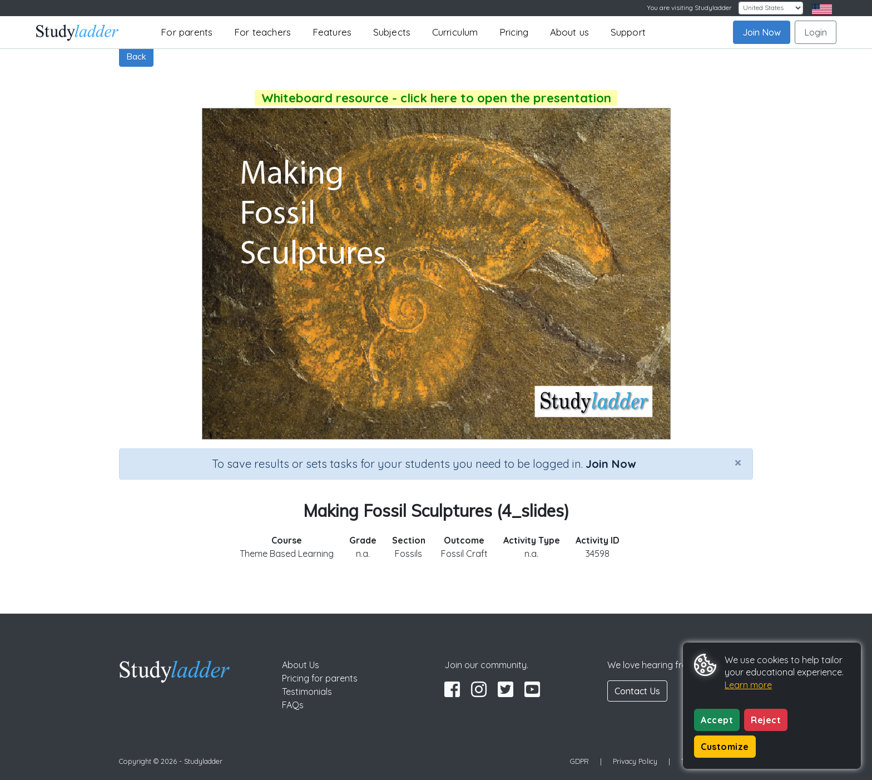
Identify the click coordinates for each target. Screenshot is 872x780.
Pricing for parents (320, 678)
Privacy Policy (635, 761)
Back (136, 56)
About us (569, 32)
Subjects (392, 32)
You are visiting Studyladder (689, 7)
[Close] (738, 462)
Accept (717, 719)
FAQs (293, 704)
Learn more (748, 684)
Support (628, 32)
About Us (300, 664)
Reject (766, 719)
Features (332, 32)
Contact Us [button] (637, 691)
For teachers (262, 32)
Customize (725, 746)
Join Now (761, 32)
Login (815, 32)
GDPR (579, 761)
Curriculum (455, 32)
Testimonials (307, 691)
